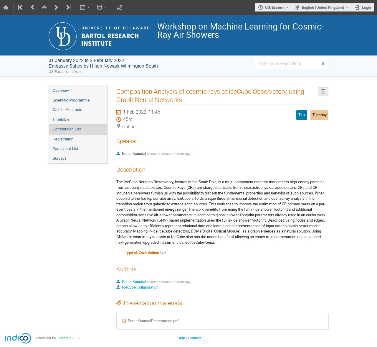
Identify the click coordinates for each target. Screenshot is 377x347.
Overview (60, 90)
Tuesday (319, 114)
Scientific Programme (71, 100)
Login (366, 7)
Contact (194, 338)
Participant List (65, 148)
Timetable (61, 119)
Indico (62, 338)
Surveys (59, 158)
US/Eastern (275, 7)
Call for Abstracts (67, 109)
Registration (62, 139)
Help (181, 338)
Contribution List (66, 129)
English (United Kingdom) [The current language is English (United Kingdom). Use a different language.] (323, 7)
